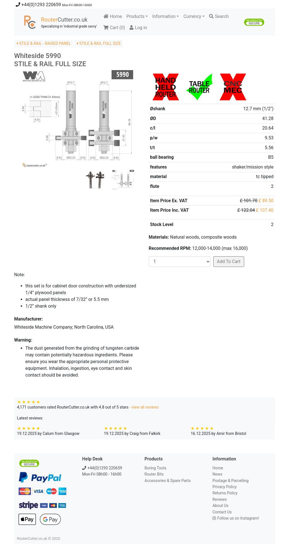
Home (112, 16)
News (217, 474)
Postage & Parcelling (230, 480)
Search (219, 16)
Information (163, 16)
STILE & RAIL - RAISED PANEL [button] (44, 43)
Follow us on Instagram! (235, 518)
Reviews (219, 499)
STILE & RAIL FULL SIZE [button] (99, 43)
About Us (220, 505)
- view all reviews (144, 407)
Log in (138, 27)
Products (135, 16)
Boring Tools (156, 468)
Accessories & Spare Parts (168, 480)
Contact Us (222, 512)
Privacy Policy (224, 487)
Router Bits (154, 474)
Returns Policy (224, 493)
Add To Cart (229, 261)
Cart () (114, 27)
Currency (192, 16)
